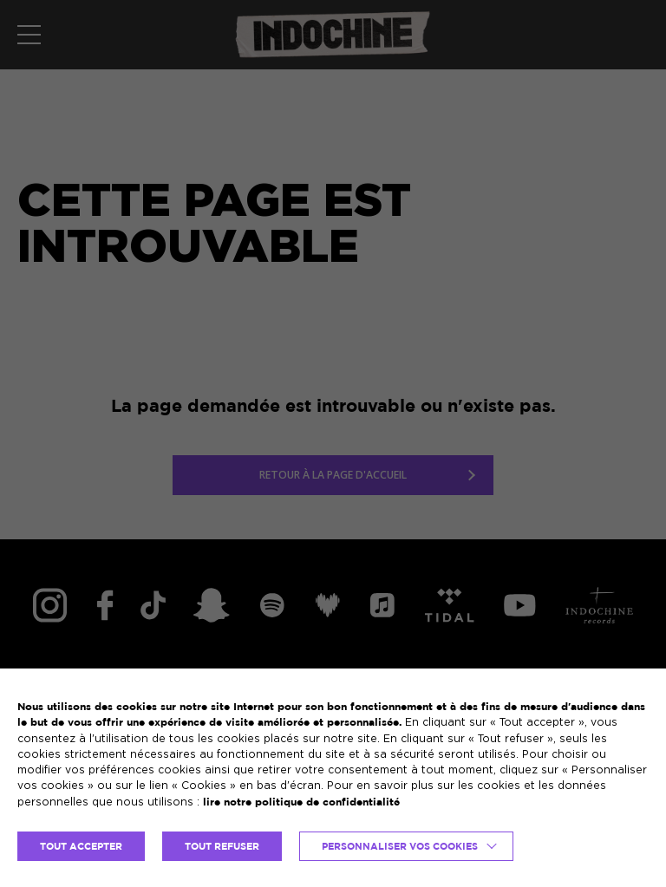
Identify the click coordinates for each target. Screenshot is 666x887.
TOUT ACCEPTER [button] (81, 846)
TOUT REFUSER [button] (222, 846)
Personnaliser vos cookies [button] (400, 846)
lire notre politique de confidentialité (301, 801)
